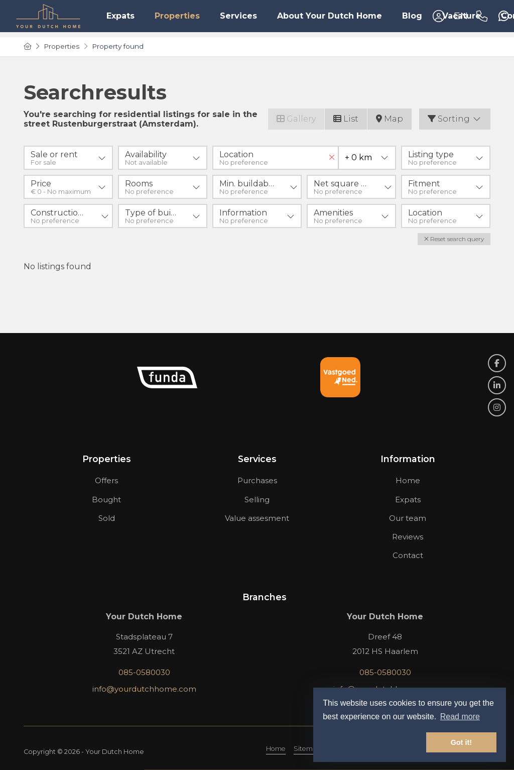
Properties (177, 16)
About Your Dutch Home (329, 16)
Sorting (455, 119)
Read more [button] (460, 716)
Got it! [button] (461, 742)
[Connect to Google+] (497, 407)
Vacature (461, 16)
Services (238, 16)
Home (276, 748)
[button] (454, 239)
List (345, 119)
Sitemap (307, 748)
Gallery (296, 119)
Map (389, 119)
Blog (412, 16)
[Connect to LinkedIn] (497, 385)
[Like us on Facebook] (497, 363)
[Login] (438, 16)
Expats (120, 16)
